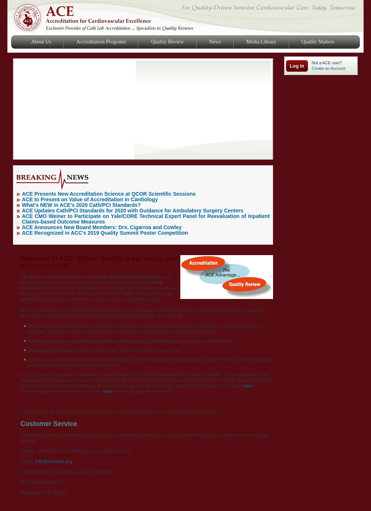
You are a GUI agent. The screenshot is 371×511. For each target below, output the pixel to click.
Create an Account (328, 68)
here (248, 385)
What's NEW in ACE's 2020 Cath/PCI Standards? (81, 205)
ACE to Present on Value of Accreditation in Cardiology (90, 199)
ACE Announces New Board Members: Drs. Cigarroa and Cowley (101, 227)
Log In (297, 66)
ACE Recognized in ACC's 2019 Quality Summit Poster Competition (105, 233)
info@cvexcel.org (53, 461)
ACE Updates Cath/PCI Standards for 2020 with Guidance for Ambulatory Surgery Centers (132, 211)
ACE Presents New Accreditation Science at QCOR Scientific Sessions (109, 194)
